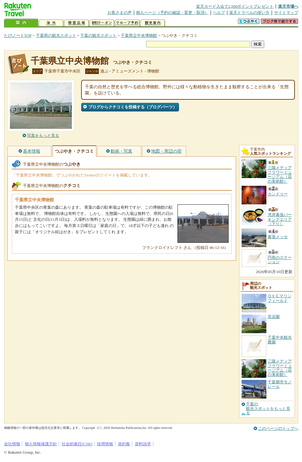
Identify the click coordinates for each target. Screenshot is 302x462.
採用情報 (105, 444)
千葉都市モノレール (280, 384)
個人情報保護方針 (41, 444)
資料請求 (143, 444)
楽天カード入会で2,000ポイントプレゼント (235, 6)
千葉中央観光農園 (280, 339)
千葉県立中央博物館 (139, 35)
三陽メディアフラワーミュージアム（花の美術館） (280, 368)
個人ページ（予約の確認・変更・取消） (172, 12)
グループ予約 (127, 23)
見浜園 (274, 316)
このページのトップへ (278, 428)
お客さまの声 (119, 12)
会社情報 (12, 444)
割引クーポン (102, 23)
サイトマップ (286, 12)
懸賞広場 (76, 23)
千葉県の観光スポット (56, 35)
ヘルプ (219, 12)
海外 (51, 23)
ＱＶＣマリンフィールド (279, 298)
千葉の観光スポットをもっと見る (268, 408)
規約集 (124, 444)
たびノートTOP (18, 35)
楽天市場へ (288, 6)
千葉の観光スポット (98, 35)
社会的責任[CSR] (77, 444)
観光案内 (152, 23)
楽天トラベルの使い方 (249, 12)
